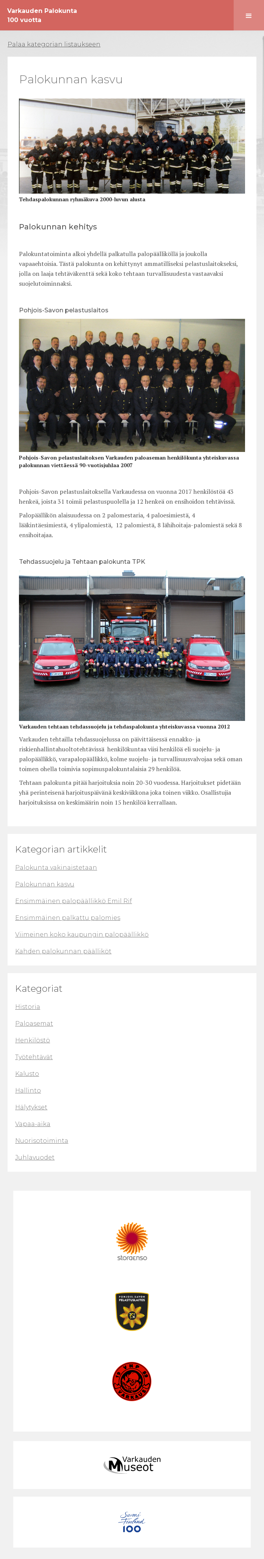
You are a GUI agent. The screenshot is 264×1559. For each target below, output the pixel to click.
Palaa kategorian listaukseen (54, 44)
